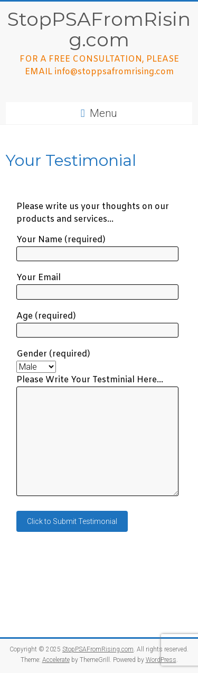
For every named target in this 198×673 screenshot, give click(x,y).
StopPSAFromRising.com (99, 29)
